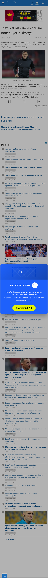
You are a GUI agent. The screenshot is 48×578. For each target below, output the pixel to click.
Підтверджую (24, 308)
